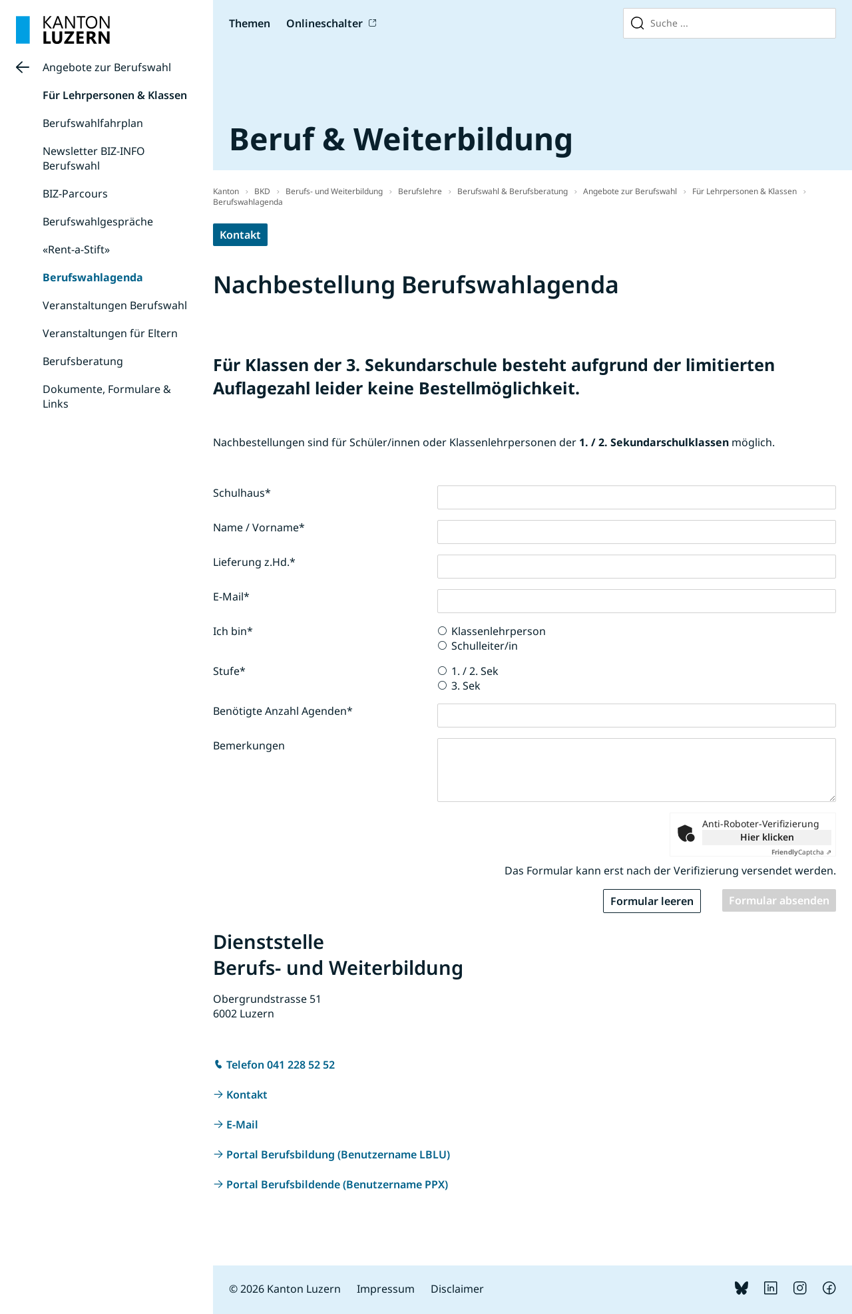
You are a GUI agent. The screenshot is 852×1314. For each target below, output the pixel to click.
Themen (249, 23)
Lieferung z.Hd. (254, 562)
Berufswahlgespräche (98, 221)
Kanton (226, 191)
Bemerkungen (249, 745)
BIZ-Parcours (75, 193)
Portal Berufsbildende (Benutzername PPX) (337, 1184)
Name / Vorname (259, 527)
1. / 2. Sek (475, 671)
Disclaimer (457, 1288)
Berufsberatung (83, 361)
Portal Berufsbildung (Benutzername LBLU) (338, 1154)
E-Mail (231, 596)
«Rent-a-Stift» (76, 249)
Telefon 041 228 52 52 (280, 1064)
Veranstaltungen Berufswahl (115, 305)
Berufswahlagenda (93, 277)
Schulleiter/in (484, 645)
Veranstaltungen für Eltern (110, 333)
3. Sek (466, 685)
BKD (262, 191)
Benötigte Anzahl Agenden (283, 711)
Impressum (386, 1288)
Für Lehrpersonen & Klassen (115, 95)
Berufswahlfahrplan (93, 123)
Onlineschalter (324, 23)
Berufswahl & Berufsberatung (512, 191)
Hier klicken (767, 837)
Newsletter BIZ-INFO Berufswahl (94, 158)
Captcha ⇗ (801, 851)
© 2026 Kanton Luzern (285, 1288)
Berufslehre (420, 191)
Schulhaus (242, 492)
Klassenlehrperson (498, 631)
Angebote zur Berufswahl (107, 67)
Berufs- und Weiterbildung (334, 191)
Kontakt (240, 234)
